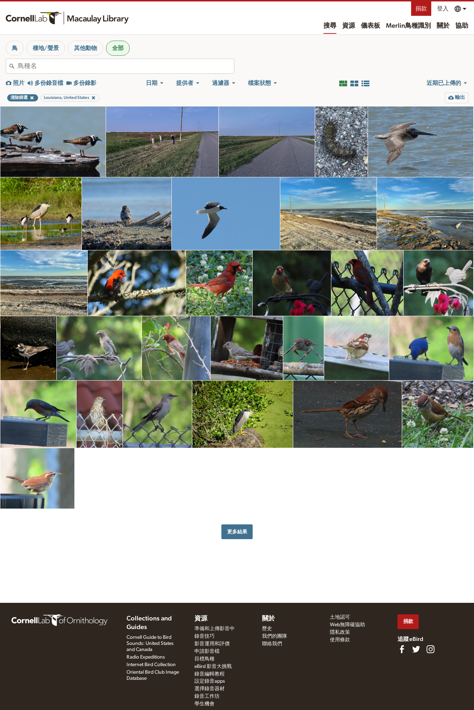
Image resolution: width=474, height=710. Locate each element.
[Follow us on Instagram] (430, 649)
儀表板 (370, 26)
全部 (118, 48)
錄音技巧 (204, 636)
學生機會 (204, 703)
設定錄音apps (209, 681)
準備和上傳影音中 (214, 628)
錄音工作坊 (207, 696)
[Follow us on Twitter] (416, 649)
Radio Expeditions (145, 657)
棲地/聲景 (46, 48)
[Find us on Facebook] (401, 649)
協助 (461, 26)
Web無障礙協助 (347, 624)
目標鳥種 (204, 658)
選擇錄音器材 (209, 688)
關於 (443, 26)
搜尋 (329, 26)
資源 (348, 26)
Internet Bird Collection (151, 664)
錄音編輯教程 (209, 674)
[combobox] (126, 66)
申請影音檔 (207, 651)
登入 (442, 9)
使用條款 (340, 639)
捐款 (421, 9)
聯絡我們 (272, 643)
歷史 (267, 628)
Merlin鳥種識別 (408, 26)
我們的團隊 (274, 636)
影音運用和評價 (212, 643)
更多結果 (237, 531)
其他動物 (85, 48)
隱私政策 (340, 632)
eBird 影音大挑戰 (213, 666)
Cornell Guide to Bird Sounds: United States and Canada (150, 643)
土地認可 (340, 617)
